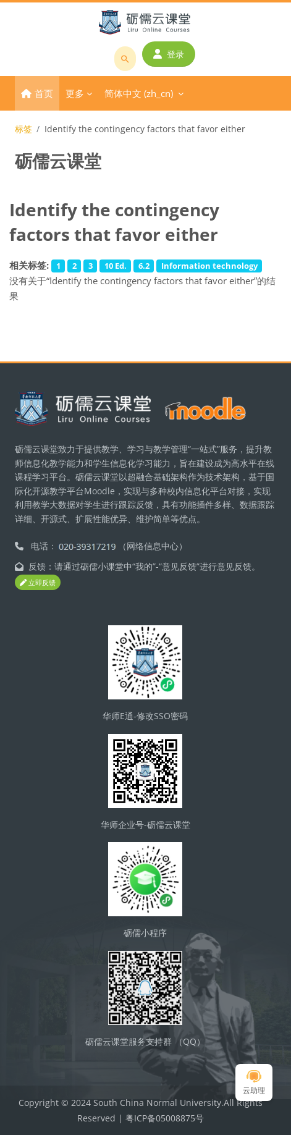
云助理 (254, 1082)
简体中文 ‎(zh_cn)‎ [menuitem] (138, 93)
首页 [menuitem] (44, 93)
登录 (168, 54)
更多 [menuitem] (74, 93)
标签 (23, 129)
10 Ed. (115, 265)
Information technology (209, 265)
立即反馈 (38, 582)
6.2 (144, 265)
